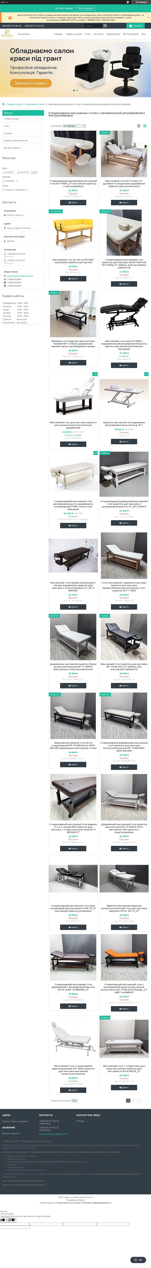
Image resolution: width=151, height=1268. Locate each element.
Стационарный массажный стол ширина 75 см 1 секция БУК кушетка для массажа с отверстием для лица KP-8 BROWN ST (73, 828)
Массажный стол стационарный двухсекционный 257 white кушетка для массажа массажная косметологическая (73, 1070)
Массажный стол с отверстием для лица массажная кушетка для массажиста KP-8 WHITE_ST (124, 1068)
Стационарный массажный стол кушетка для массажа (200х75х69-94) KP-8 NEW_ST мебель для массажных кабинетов (124, 263)
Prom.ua (89, 1197)
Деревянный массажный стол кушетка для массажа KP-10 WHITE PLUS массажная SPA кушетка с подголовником (124, 828)
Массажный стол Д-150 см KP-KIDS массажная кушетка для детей (73, 261)
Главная (58, 34)
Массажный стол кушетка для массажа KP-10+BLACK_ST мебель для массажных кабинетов (124, 667)
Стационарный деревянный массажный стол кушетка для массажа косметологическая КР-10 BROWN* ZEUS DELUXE (124, 746)
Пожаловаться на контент (69, 1203)
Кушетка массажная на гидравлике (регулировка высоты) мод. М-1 (124, 423)
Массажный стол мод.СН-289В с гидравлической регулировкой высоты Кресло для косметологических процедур (124, 345)
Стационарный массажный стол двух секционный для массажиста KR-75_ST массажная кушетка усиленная (73, 908)
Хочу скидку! (85, 8)
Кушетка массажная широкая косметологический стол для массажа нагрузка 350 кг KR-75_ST (124, 908)
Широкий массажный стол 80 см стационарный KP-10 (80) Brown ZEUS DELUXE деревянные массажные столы (73, 745)
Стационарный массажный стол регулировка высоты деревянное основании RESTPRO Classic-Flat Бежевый (73, 505)
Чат (138, 1260)
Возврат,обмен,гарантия (16, 140)
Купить (74, 202)
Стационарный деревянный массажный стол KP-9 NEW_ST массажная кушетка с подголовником (73, 183)
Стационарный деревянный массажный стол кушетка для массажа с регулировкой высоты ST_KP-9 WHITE (124, 504)
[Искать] (105, 26)
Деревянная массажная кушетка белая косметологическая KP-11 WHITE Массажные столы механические (73, 667)
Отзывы (8, 133)
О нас (87, 34)
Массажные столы (34, 104)
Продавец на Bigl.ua (75, 1200)
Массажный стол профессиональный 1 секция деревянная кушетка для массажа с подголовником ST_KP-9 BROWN (73, 586)
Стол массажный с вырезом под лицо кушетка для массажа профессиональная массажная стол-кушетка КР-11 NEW (124, 586)
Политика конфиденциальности (96, 1203)
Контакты (98, 34)
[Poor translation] (11, 1220)
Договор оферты (12, 148)
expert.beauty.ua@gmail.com (20, 276)
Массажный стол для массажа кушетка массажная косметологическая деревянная (73, 425)
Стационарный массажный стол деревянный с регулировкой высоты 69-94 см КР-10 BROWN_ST (73, 987)
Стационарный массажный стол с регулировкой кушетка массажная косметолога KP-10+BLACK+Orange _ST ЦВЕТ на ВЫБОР (124, 988)
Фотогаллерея (130, 34)
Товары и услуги (73, 34)
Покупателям (113, 34)
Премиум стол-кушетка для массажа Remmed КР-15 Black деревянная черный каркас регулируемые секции (73, 344)
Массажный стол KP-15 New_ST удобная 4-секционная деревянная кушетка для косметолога (124, 183)
